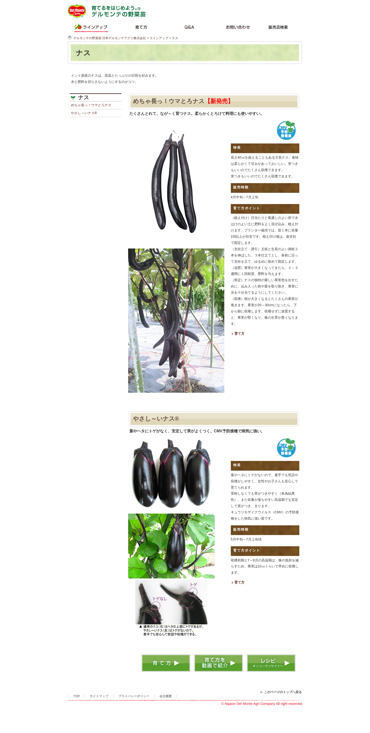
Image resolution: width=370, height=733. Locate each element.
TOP (77, 696)
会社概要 (165, 696)
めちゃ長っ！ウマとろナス (91, 105)
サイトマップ (99, 696)
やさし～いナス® (84, 113)
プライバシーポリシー (134, 696)
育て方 (239, 333)
